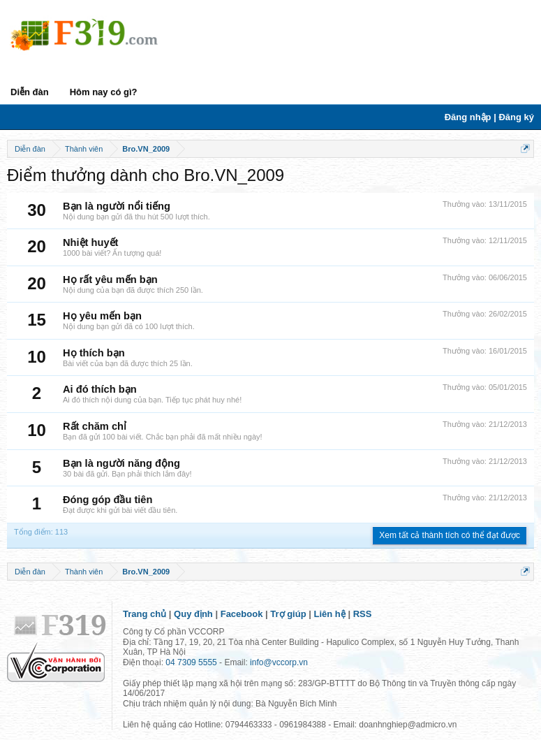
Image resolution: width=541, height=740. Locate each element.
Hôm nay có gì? (104, 92)
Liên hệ (330, 614)
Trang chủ (144, 614)
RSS (362, 614)
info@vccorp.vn (279, 662)
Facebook (242, 614)
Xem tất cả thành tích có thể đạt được (449, 535)
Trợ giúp (288, 614)
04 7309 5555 (190, 662)
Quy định (193, 614)
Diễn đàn (29, 92)
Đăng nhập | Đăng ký (489, 117)
